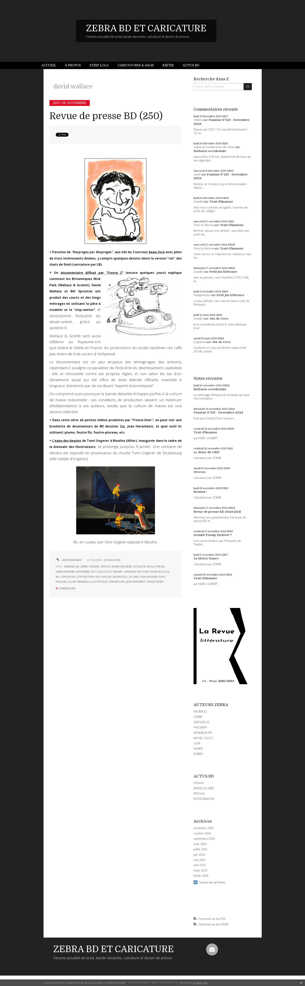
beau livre (157, 252)
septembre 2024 (204, 839)
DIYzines (199, 783)
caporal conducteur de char (214, 147)
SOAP (197, 743)
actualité (139, 566)
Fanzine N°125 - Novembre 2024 (218, 412)
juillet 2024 (200, 849)
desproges (120, 576)
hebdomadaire (65, 571)
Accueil (49, 65)
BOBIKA (198, 754)
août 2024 (200, 844)
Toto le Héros (203, 225)
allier (72, 581)
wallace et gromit (110, 571)
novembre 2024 (204, 828)
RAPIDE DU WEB (204, 788)
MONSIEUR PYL (203, 733)
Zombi (198, 201)
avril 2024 (200, 865)
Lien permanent (69, 560)
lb (130, 576)
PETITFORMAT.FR (204, 799)
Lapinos (199, 342)
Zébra (198, 120)
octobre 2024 (202, 833)
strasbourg (116, 581)
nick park (143, 571)
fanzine (94, 566)
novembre (83, 571)
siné (135, 576)
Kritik (168, 65)
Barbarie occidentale (210, 151)
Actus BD (191, 65)
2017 (93, 571)
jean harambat (136, 581)
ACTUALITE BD (112, 560)
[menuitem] (51, 65)
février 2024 (201, 876)
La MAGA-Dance (206, 558)
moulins (61, 581)
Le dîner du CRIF (207, 452)
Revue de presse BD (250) (106, 116)
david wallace (159, 571)
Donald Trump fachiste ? (213, 535)
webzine (69, 566)
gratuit (105, 566)
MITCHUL (199, 793)
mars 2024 (200, 870)
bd (77, 566)
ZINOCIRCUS (201, 722)
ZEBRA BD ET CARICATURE (146, 28)
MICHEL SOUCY (203, 738)
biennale (83, 581)
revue (151, 566)
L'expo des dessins (66, 440)
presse (160, 566)
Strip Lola (99, 65)
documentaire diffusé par (92, 273)
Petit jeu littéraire (223, 271)
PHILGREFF (200, 727)
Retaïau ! (200, 492)
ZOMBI (198, 717)
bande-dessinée (122, 566)
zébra (84, 566)
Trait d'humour (221, 201)
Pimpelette (202, 295)
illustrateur (98, 581)
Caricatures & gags (136, 65)
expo (162, 576)
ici (123, 426)
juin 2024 (199, 854)
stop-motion (85, 576)
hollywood (103, 576)
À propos (73, 65)
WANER (198, 749)
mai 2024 (199, 860)
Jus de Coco (219, 318)
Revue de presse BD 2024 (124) (217, 511)
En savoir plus (200, 982)
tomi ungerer (148, 576)
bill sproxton (65, 576)
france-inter (155, 581)
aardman (130, 571)
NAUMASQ (200, 711)
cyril (197, 174)
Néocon (199, 472)
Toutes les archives (212, 882)
